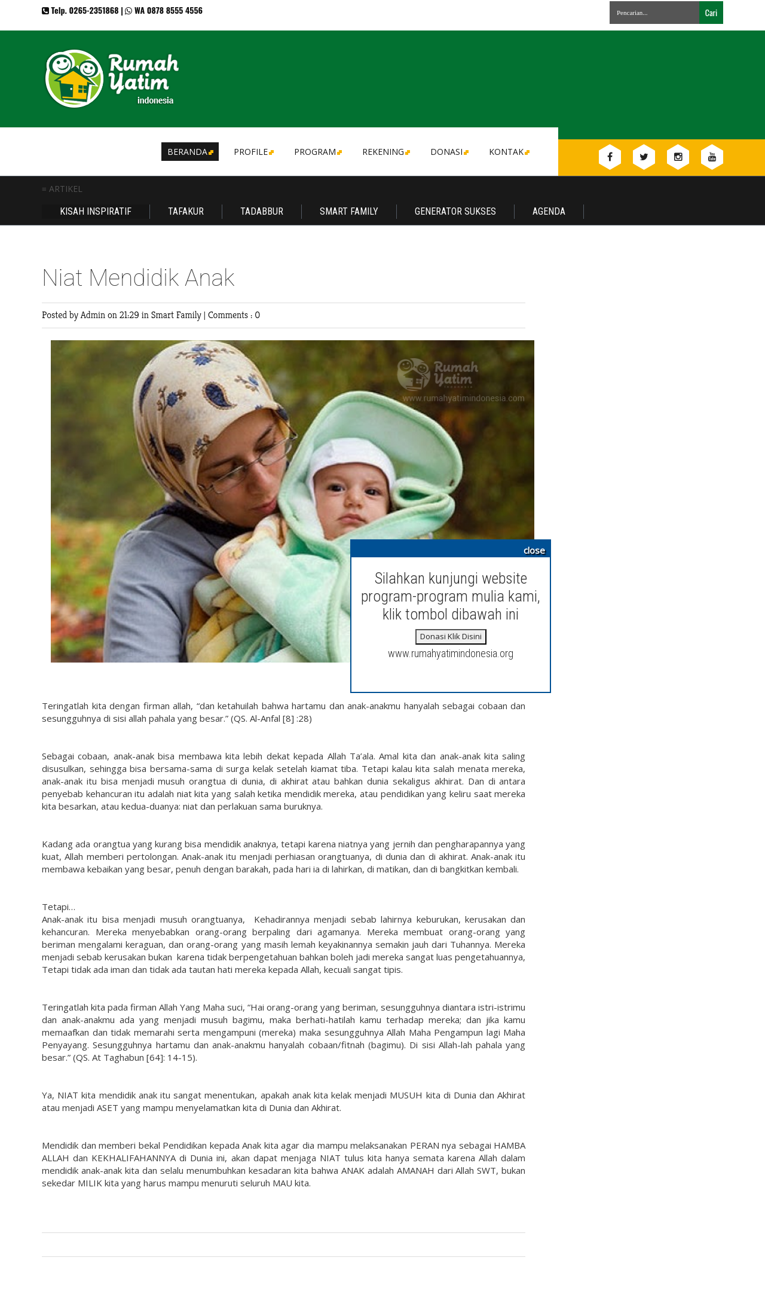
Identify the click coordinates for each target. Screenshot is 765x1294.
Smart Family (349, 211)
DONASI (448, 151)
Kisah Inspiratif (95, 211)
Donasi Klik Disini (451, 636)
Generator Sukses (455, 211)
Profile (253, 151)
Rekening (385, 151)
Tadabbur (261, 211)
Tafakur (186, 211)
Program (317, 151)
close (534, 550)
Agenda (549, 211)
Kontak (508, 151)
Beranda (189, 151)
